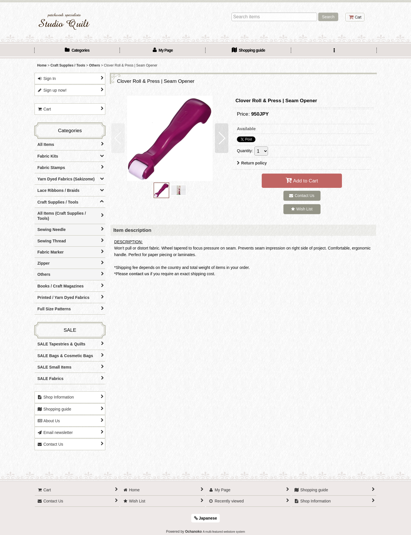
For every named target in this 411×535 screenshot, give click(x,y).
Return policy (252, 163)
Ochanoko (193, 532)
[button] (334, 51)
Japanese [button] (205, 518)
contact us (139, 273)
